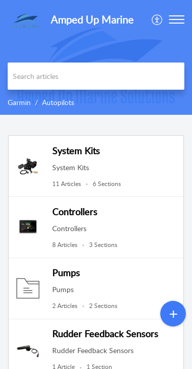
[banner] (96, 57)
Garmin (19, 102)
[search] (96, 76)
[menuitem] (157, 19)
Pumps (66, 272)
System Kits (76, 150)
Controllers (74, 211)
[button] (157, 19)
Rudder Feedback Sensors (105, 333)
